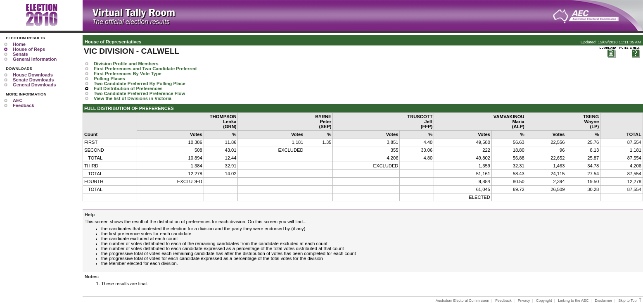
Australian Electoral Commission (462, 300)
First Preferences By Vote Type (127, 73)
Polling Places (109, 78)
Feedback (23, 105)
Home (19, 44)
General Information (35, 59)
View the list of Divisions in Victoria (132, 98)
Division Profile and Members (126, 63)
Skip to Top (630, 300)
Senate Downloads (33, 79)
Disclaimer (603, 300)
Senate (20, 54)
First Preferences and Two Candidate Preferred (145, 68)
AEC (18, 100)
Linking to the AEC (573, 300)
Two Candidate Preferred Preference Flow (139, 93)
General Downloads (34, 84)
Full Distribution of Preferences (128, 88)
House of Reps (29, 49)
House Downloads (33, 74)
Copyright (544, 300)
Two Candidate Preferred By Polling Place (139, 83)
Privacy (524, 300)
